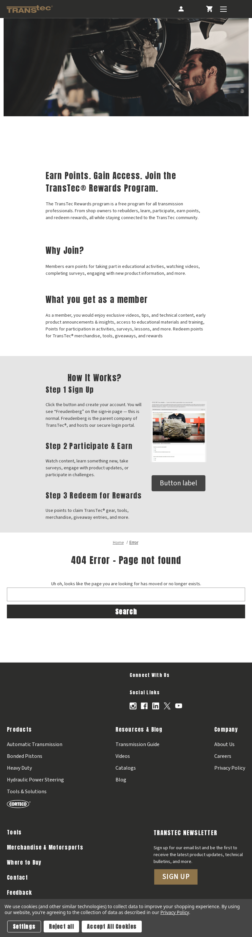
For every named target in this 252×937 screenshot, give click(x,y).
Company (226, 729)
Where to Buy (24, 862)
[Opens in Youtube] (178, 706)
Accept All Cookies (111, 926)
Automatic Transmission (34, 744)
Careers (222, 756)
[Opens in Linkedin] (155, 706)
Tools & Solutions (27, 791)
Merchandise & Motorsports (45, 847)
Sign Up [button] (176, 877)
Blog (121, 779)
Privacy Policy (229, 768)
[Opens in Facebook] (144, 706)
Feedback (19, 892)
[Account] (180, 9)
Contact (17, 877)
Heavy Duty (19, 768)
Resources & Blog (139, 729)
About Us (224, 744)
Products (19, 729)
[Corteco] (35, 803)
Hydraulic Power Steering (35, 779)
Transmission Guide (137, 744)
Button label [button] (178, 483)
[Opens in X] (167, 706)
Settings (24, 926)
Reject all (61, 926)
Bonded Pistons (24, 756)
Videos (123, 756)
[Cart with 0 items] (209, 9)
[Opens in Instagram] (133, 706)
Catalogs (126, 768)
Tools (14, 832)
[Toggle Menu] (223, 9)
